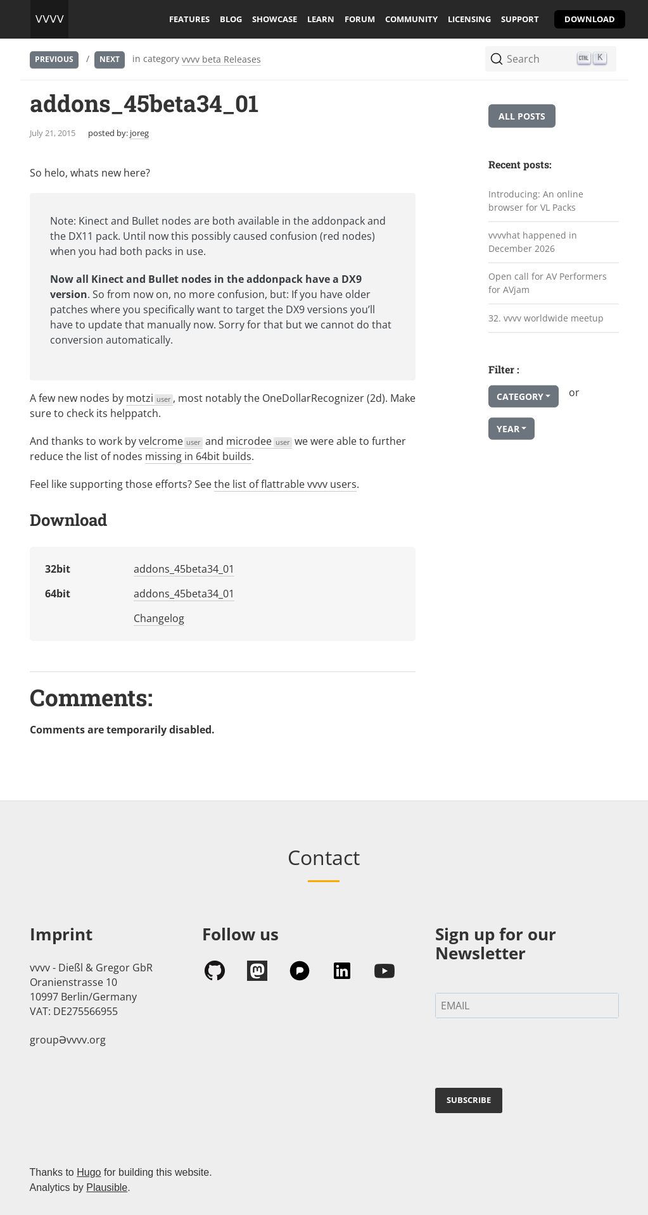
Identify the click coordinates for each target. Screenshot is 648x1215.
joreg (139, 133)
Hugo (89, 1172)
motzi (150, 398)
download (589, 19)
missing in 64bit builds (198, 456)
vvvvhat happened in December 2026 (532, 241)
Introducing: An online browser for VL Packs (535, 200)
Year (508, 429)
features (189, 19)
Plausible (106, 1187)
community (411, 19)
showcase (274, 19)
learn (320, 19)
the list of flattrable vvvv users (285, 484)
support (520, 19)
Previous (54, 59)
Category (520, 396)
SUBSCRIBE (469, 1100)
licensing (469, 19)
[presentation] (531, 1055)
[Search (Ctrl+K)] (550, 59)
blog (231, 19)
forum (360, 19)
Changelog (159, 618)
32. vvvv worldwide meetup (546, 317)
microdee (259, 441)
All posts (522, 116)
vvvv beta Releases (221, 59)
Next (109, 59)
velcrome (171, 441)
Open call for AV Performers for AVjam (547, 283)
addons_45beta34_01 (184, 569)
